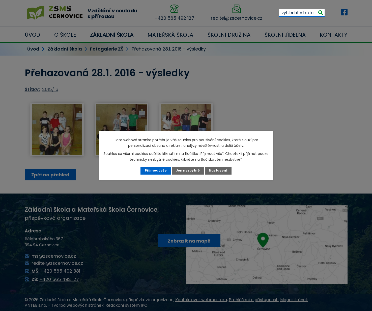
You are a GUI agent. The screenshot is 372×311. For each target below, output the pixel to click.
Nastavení (218, 170)
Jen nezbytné (188, 170)
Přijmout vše (156, 170)
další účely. (234, 145)
